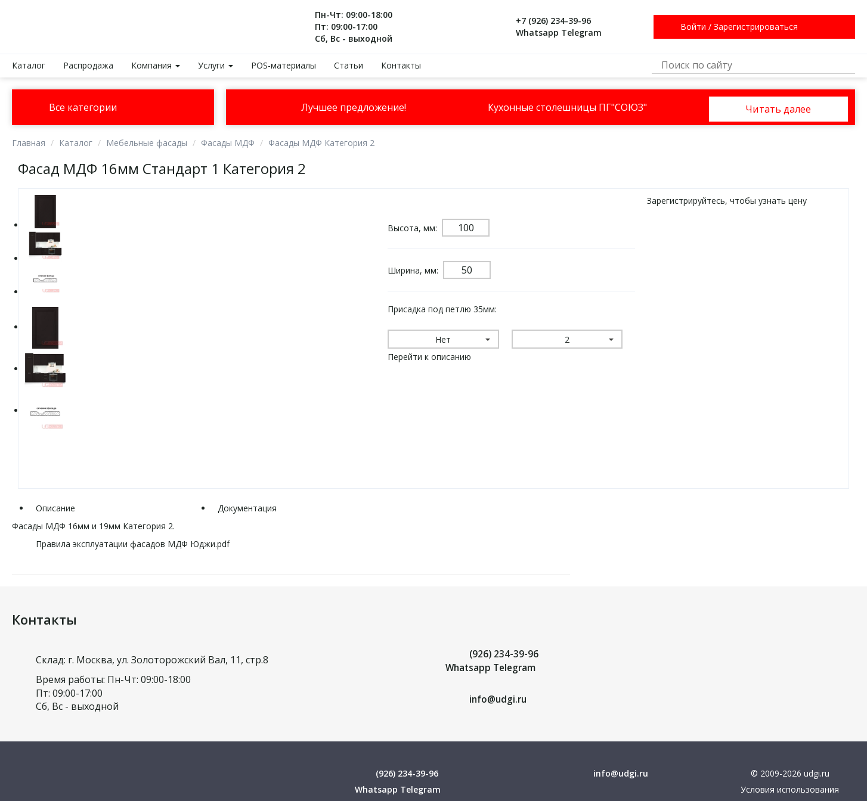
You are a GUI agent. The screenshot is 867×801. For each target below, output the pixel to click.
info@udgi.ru (499, 699)
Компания (155, 65)
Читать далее (777, 107)
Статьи (348, 65)
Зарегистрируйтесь (686, 200)
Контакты (401, 65)
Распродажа (88, 65)
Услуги (215, 65)
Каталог (28, 65)
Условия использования (790, 789)
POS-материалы (283, 65)
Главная (28, 142)
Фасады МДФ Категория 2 (321, 142)
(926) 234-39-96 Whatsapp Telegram (492, 660)
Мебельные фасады (146, 142)
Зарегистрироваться (756, 26)
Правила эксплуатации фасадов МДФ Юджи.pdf (133, 543)
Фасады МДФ (228, 142)
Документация (247, 508)
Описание (55, 508)
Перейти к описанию (429, 356)
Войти (693, 26)
